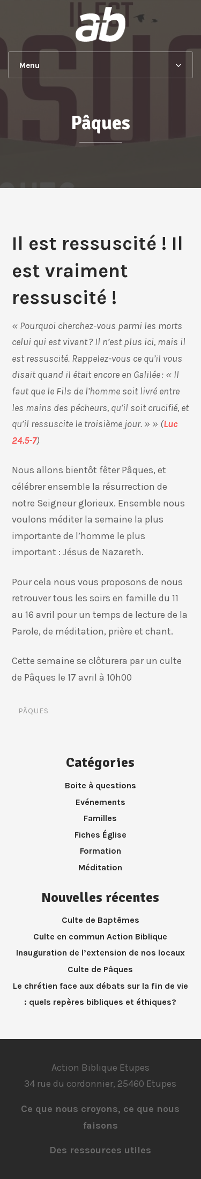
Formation (100, 851)
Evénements (100, 802)
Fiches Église (100, 835)
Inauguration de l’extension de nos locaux (100, 952)
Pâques (33, 710)
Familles (100, 818)
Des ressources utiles (100, 1150)
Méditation (100, 867)
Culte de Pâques (100, 969)
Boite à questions (100, 785)
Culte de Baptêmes (100, 920)
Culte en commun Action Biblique (100, 936)
